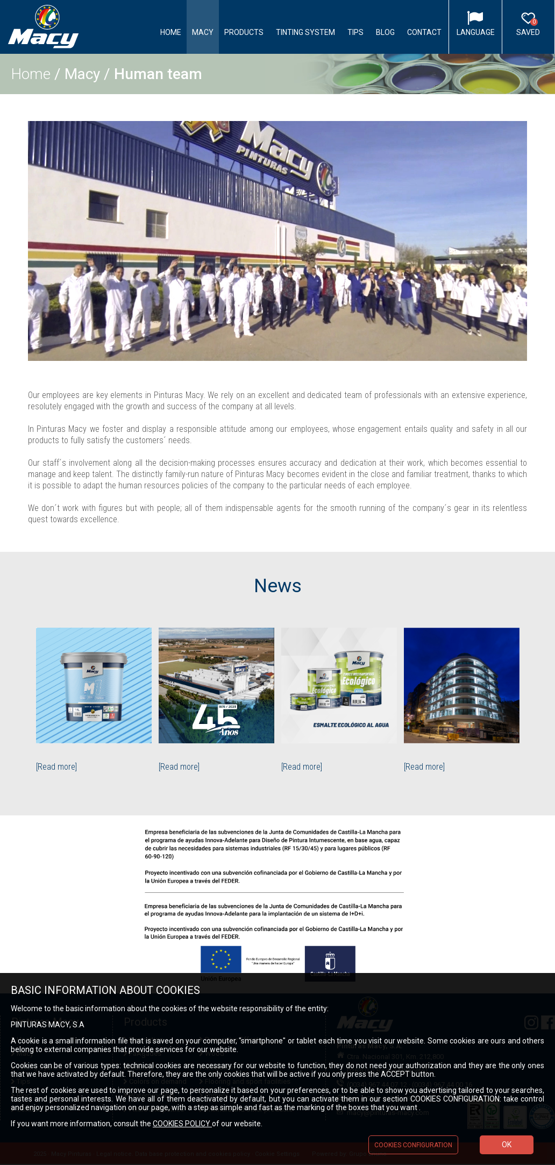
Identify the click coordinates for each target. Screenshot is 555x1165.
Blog (385, 32)
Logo (43, 27)
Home (170, 32)
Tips (355, 32)
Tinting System (305, 32)
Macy (203, 32)
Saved (528, 27)
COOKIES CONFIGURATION (413, 1145)
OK (506, 1144)
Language (476, 32)
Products (244, 32)
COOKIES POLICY (182, 1123)
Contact (424, 32)
